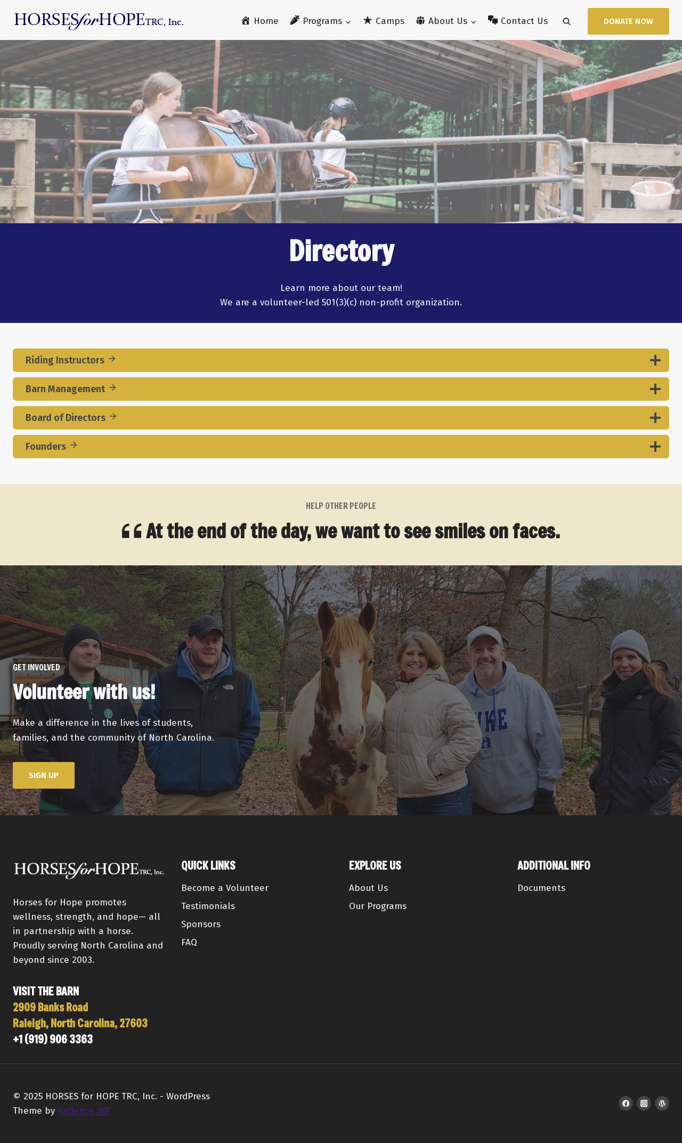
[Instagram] (644, 1103)
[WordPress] (662, 1103)
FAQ (189, 942)
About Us (368, 888)
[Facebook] (626, 1103)
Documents (541, 888)
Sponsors (201, 924)
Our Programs (378, 906)
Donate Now (628, 21)
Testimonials (208, 906)
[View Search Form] (566, 21)
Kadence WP (84, 1110)
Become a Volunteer (225, 888)
